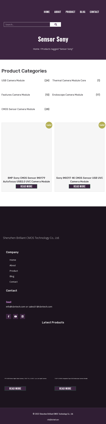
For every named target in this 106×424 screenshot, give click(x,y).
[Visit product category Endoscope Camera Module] (76, 95)
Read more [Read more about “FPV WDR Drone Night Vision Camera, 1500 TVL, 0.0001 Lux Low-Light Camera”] (15, 388)
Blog (82, 12)
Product (70, 12)
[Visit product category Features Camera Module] (25, 95)
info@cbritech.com (15, 306)
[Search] (55, 24)
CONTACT (94, 12)
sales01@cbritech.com (40, 306)
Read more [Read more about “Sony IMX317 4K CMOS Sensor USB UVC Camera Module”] (80, 186)
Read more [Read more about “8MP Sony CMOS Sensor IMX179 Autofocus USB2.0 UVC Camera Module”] (26, 186)
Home (47, 12)
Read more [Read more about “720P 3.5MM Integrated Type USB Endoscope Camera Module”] (65, 388)
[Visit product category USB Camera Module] (25, 81)
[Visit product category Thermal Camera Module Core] (76, 81)
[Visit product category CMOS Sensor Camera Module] (25, 109)
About (57, 12)
